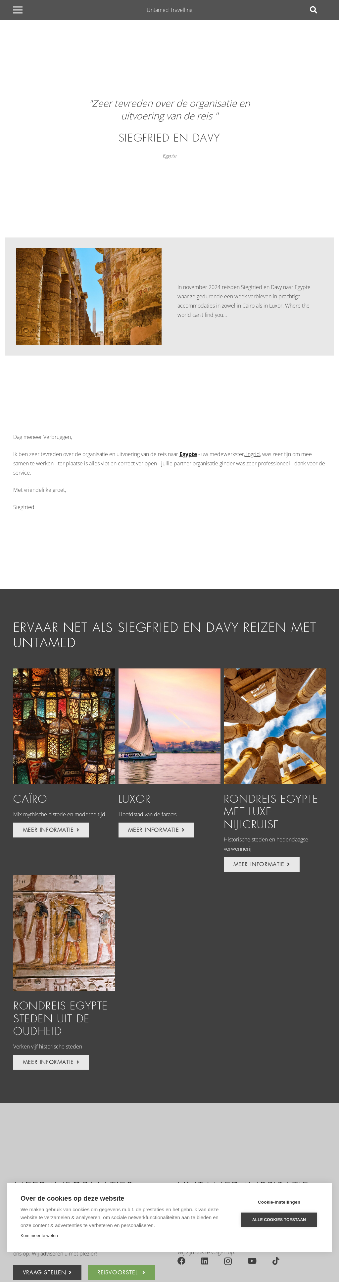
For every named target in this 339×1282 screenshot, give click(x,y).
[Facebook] (181, 1261)
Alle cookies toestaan (279, 1220)
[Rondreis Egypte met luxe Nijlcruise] (275, 726)
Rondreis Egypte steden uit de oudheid (60, 1018)
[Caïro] (64, 726)
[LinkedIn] (204, 1261)
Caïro (30, 799)
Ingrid (252, 454)
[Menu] (18, 10)
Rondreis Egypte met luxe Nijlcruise (271, 812)
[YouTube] (252, 1261)
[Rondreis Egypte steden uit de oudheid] (64, 933)
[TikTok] (275, 1261)
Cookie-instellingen (279, 1202)
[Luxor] (169, 726)
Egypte (169, 155)
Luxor (135, 799)
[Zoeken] (313, 10)
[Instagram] (228, 1261)
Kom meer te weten (39, 1235)
